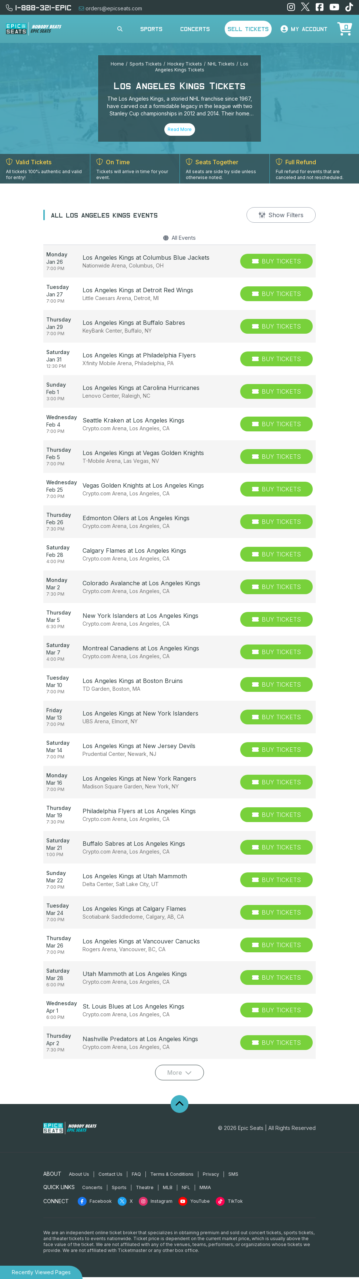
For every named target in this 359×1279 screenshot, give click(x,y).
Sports (151, 29)
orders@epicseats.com (110, 8)
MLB (167, 1189)
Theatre (145, 1189)
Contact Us (110, 1176)
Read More (180, 129)
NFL (186, 1189)
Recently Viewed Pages (41, 1272)
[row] (179, 263)
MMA (205, 1189)
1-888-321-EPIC (38, 7)
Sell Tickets (248, 29)
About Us (79, 1176)
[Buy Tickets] (276, 263)
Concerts (195, 29)
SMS (233, 1176)
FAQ (136, 1176)
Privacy (211, 1176)
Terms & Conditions (172, 1176)
